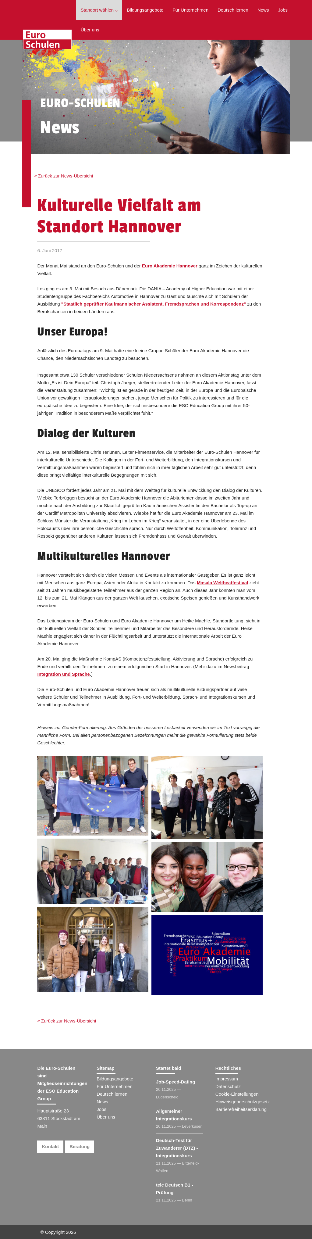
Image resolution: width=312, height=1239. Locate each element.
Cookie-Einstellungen (237, 1094)
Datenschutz (228, 1086)
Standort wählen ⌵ (99, 10)
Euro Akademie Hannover (169, 265)
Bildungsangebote (145, 10)
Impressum (226, 1078)
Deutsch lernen (233, 10)
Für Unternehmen (190, 10)
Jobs (283, 10)
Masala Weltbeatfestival (222, 582)
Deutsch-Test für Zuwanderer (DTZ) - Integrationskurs (177, 1148)
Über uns (90, 29)
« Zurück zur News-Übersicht (63, 175)
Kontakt (50, 1146)
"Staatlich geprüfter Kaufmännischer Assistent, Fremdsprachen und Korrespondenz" (153, 303)
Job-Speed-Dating (175, 1081)
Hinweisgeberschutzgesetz (242, 1101)
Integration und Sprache (63, 674)
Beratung (79, 1146)
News (263, 10)
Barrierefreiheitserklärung (241, 1109)
